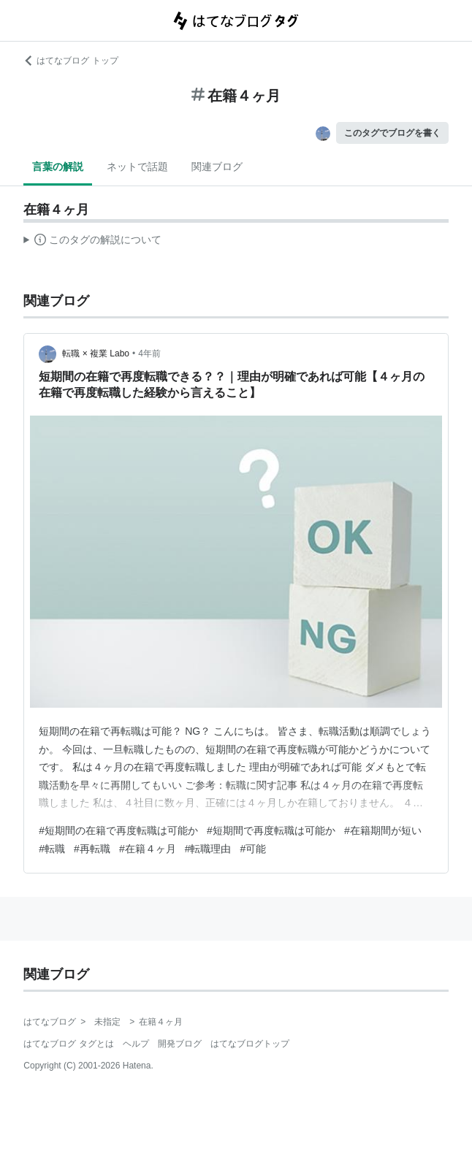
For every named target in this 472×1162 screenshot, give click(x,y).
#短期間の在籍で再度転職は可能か (118, 830)
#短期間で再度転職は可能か (271, 830)
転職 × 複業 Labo (95, 353)
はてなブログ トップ (70, 61)
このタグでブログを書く (392, 133)
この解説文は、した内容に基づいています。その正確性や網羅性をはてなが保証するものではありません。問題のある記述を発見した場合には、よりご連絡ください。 (92, 242)
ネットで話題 (137, 166)
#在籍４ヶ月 (147, 849)
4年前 (149, 353)
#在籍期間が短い (383, 830)
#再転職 (92, 849)
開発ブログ (180, 1044)
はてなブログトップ (249, 1044)
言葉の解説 (57, 166)
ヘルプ (136, 1044)
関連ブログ (217, 166)
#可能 (253, 849)
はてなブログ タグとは (68, 1044)
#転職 (52, 849)
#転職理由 (208, 849)
